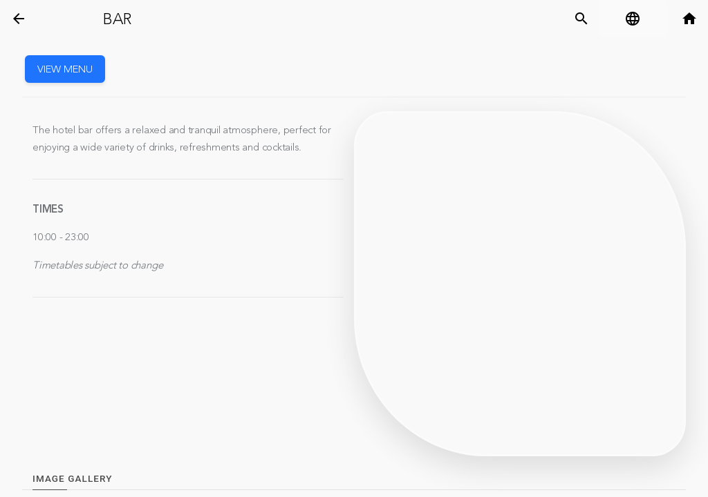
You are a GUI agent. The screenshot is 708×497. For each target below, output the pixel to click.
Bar (117, 19)
